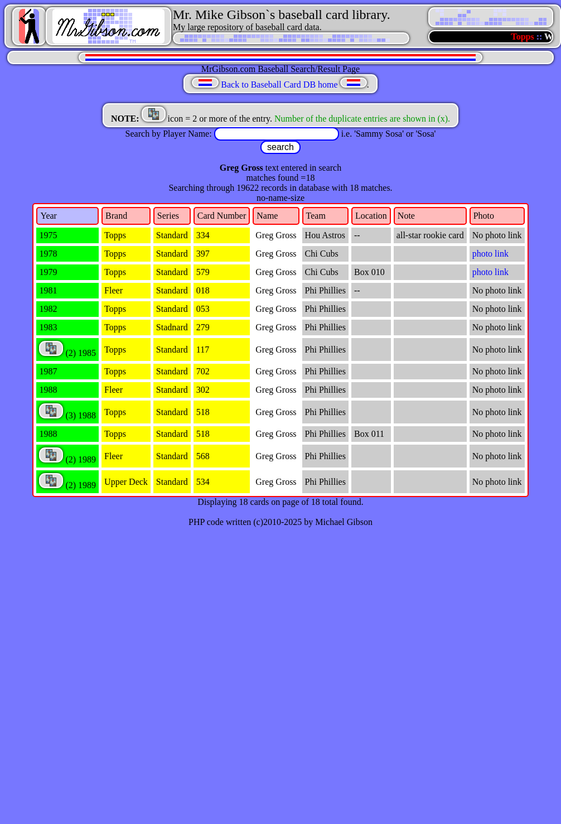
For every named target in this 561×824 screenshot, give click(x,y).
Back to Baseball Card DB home (279, 84)
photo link (490, 253)
